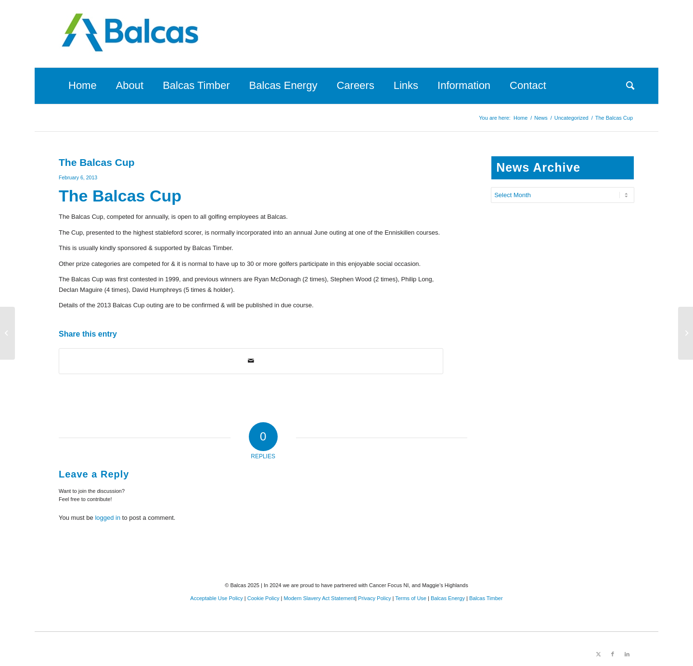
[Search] (625, 86)
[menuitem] (82, 86)
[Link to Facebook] (612, 654)
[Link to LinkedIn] (627, 654)
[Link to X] (598, 654)
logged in (107, 517)
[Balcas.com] (131, 33)
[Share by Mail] (251, 361)
